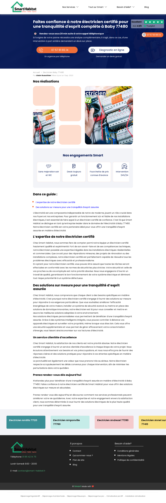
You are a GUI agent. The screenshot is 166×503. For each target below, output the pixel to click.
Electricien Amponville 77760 (66, 422)
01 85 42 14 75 (29, 456)
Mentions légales (125, 455)
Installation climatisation (135, 496)
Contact (77, 450)
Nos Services (68, 7)
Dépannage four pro (96, 496)
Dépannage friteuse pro (76, 496)
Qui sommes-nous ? (83, 455)
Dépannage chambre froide (53, 496)
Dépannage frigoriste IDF (30, 496)
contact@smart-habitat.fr (31, 470)
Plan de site (78, 460)
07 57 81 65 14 (59, 50)
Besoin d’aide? (124, 7)
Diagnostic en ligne (111, 50)
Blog (146, 7)
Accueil (36, 72)
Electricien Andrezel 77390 (113, 420)
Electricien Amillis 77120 (23, 420)
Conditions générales (128, 450)
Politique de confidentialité (130, 460)
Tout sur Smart (95, 7)
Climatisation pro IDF (114, 496)
